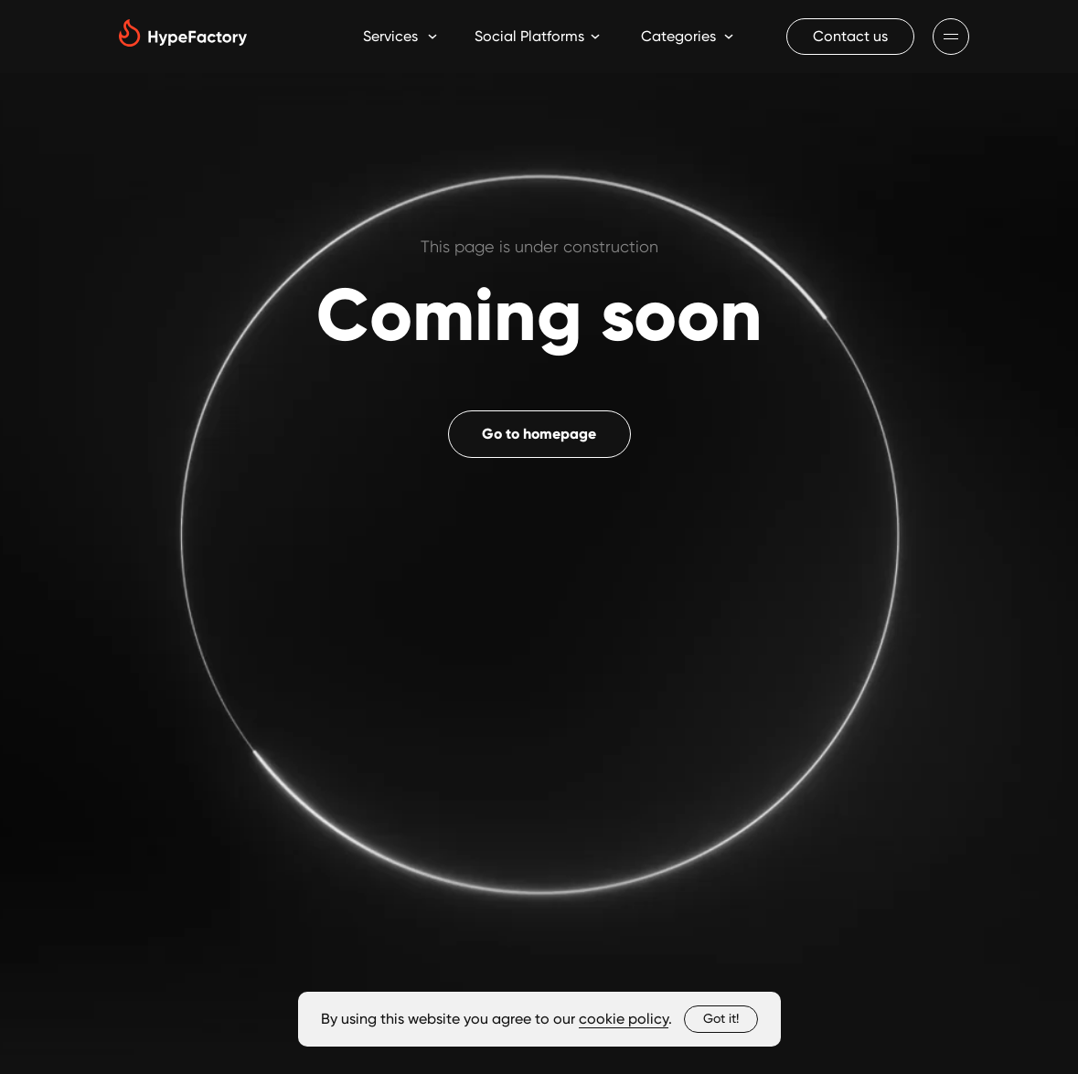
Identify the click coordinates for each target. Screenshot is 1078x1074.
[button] (850, 36)
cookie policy (623, 1018)
